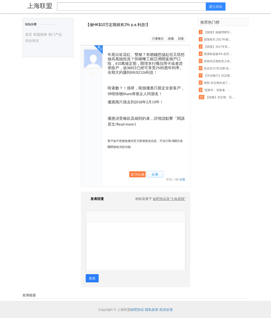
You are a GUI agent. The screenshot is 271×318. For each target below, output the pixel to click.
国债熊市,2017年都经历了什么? (218, 39)
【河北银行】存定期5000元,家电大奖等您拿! (218, 75)
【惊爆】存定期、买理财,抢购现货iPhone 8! (220, 97)
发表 (92, 278)
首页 (28, 34)
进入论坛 (215, 6)
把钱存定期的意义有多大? (218, 61)
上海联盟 (39, 5)
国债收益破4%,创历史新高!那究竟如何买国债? (218, 54)
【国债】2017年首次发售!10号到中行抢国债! (218, 46)
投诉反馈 (166, 309)
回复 (181, 38)
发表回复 (95, 199)
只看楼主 (158, 38)
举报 (169, 179)
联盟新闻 (40, 34)
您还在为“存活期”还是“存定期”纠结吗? (218, 68)
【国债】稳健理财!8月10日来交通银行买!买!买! (218, 32)
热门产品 (55, 34)
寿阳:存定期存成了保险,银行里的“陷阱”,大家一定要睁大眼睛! (218, 83)
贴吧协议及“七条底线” (169, 199)
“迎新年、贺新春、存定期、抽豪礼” (218, 90)
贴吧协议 (137, 309)
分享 (155, 174)
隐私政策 (151, 309)
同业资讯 (32, 41)
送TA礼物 (137, 174)
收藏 (171, 38)
